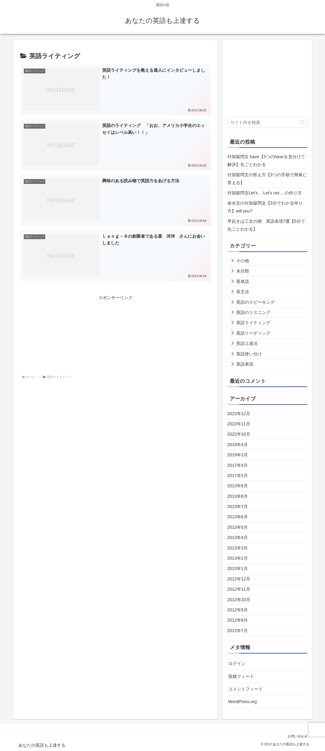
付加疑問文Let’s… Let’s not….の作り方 (264, 193)
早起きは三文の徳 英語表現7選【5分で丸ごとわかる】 (266, 225)
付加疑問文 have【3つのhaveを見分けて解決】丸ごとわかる (266, 160)
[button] (302, 122)
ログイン (236, 663)
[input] (267, 122)
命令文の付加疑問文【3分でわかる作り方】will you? (265, 207)
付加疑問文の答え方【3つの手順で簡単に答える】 (267, 178)
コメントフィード (245, 689)
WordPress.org (242, 701)
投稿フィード (241, 676)
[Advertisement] (115, 335)
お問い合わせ (298, 736)
